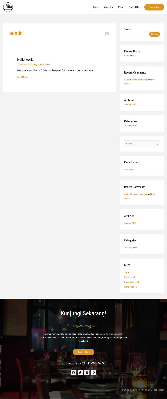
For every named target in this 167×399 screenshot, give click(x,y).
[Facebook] (73, 372)
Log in (127, 272)
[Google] (93, 372)
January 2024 (130, 104)
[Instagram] (86, 372)
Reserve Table (83, 352)
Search (127, 29)
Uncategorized (37, 64)
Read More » (23, 76)
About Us (111, 7)
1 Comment (22, 64)
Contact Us (134, 7)
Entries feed (130, 277)
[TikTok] (80, 372)
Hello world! (26, 59)
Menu (122, 7)
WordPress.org (131, 287)
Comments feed (131, 282)
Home (100, 7)
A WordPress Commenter (136, 79)
